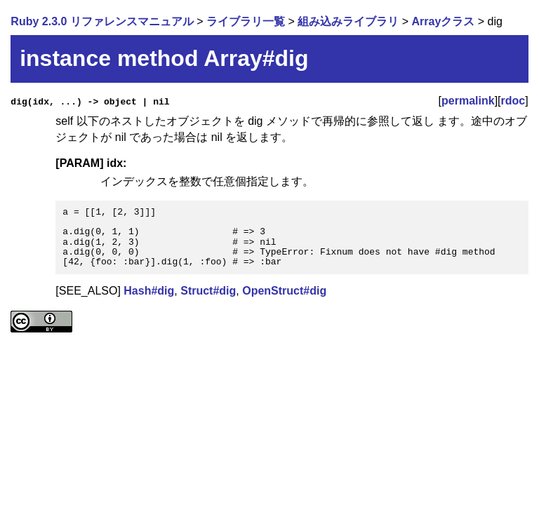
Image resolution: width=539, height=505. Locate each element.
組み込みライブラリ (348, 21)
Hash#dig (149, 291)
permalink (468, 101)
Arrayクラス (443, 21)
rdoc (513, 101)
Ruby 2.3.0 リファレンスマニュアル (102, 21)
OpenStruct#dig (284, 291)
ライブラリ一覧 (245, 21)
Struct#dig (208, 291)
